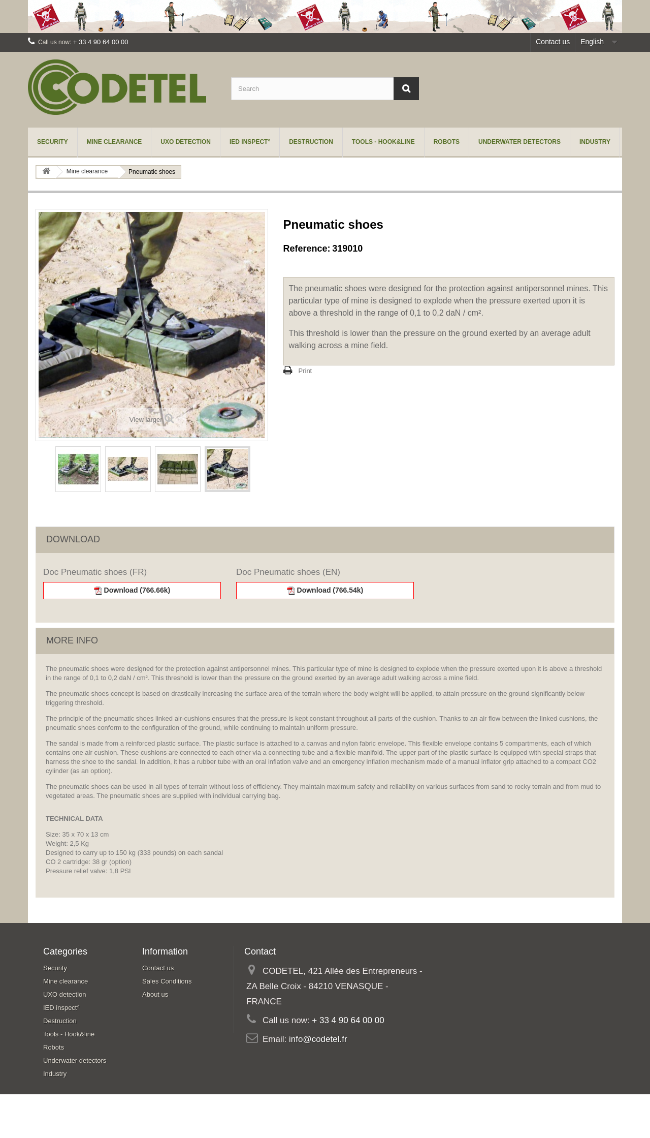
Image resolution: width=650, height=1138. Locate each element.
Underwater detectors (519, 141)
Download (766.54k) (325, 590)
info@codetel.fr (318, 1039)
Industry (594, 141)
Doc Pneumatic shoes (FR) (95, 572)
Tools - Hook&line (383, 141)
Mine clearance (114, 141)
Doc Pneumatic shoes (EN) (288, 572)
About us (155, 994)
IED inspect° (250, 141)
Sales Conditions (167, 981)
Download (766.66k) (132, 590)
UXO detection (185, 141)
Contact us (553, 42)
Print (305, 371)
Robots (447, 141)
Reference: (307, 248)
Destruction (311, 141)
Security (52, 141)
